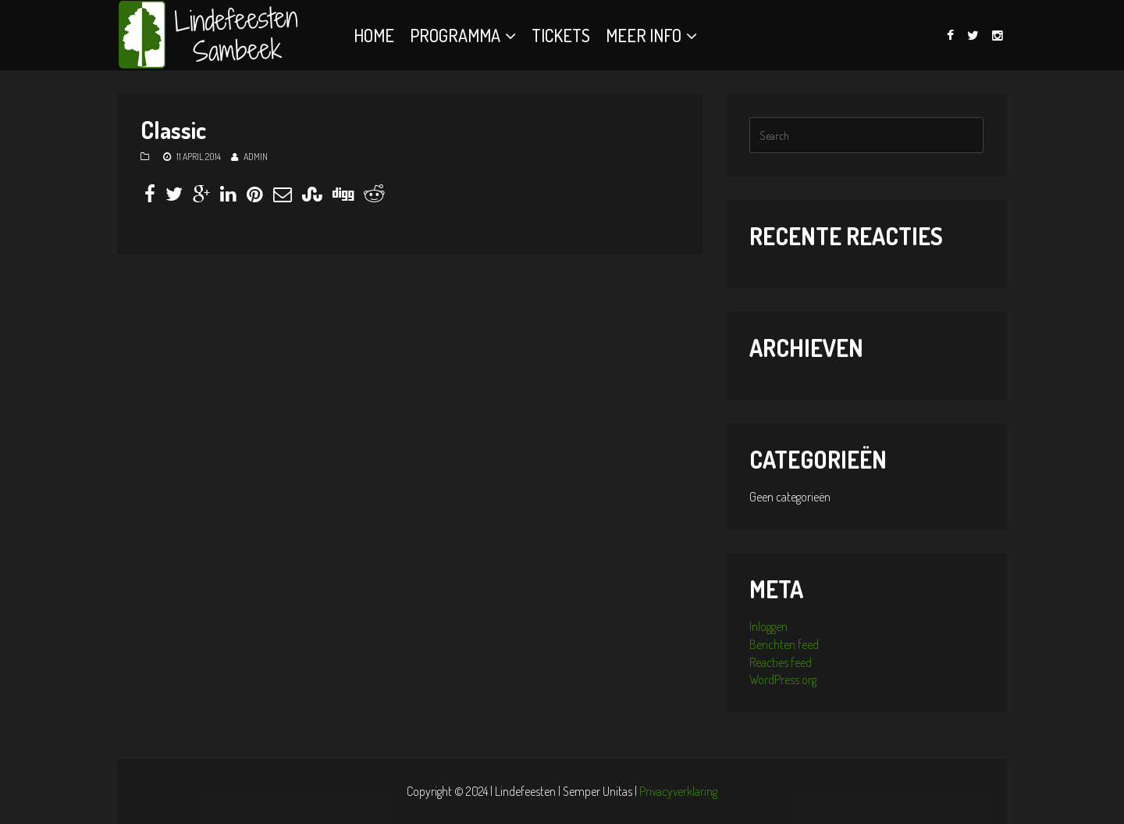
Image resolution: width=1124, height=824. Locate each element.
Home (374, 35)
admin (256, 156)
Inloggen (768, 626)
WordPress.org (782, 679)
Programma (455, 35)
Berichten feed (784, 644)
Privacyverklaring (678, 791)
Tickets (561, 35)
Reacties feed (780, 662)
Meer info (643, 35)
